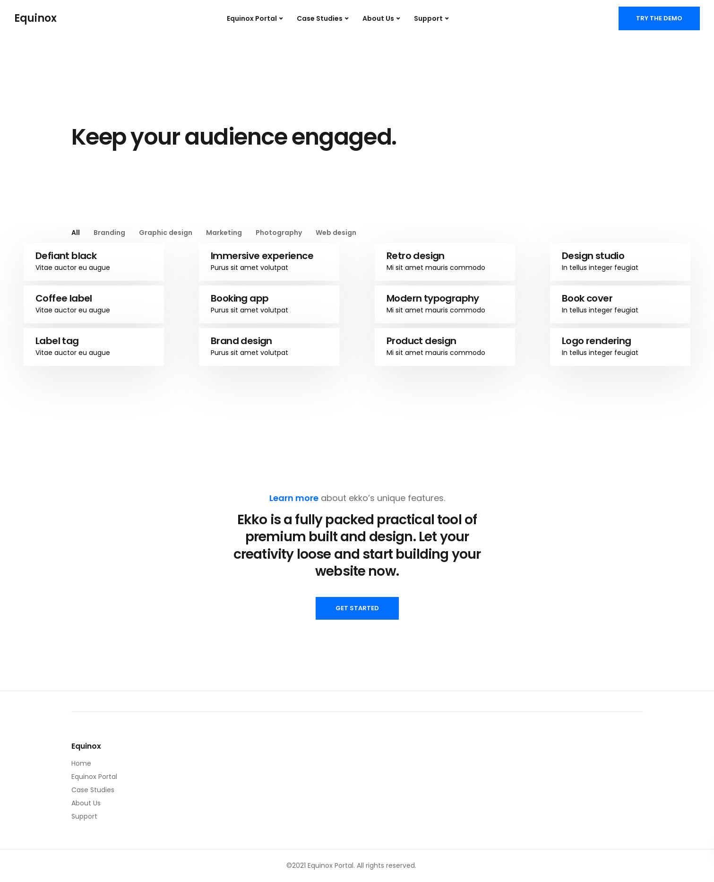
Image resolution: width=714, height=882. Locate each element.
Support (428, 18)
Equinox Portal (252, 18)
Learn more (293, 498)
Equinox (35, 18)
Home (81, 763)
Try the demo (659, 18)
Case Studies (320, 18)
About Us (378, 18)
